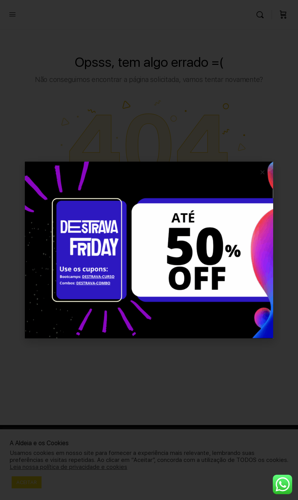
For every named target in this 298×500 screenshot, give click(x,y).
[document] (149, 250)
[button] (262, 172)
